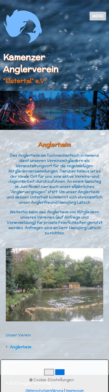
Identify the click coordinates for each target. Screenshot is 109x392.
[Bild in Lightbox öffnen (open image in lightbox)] (54, 284)
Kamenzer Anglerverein (30, 63)
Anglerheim (20, 347)
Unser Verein (18, 335)
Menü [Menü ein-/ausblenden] (97, 16)
